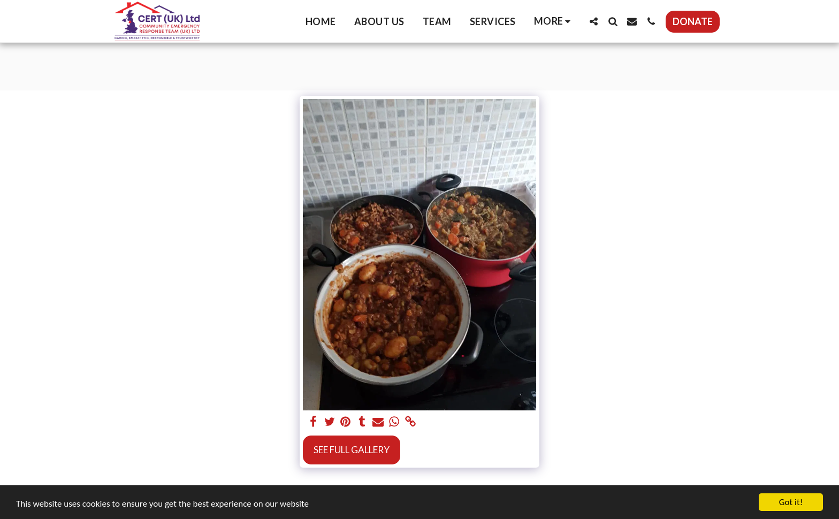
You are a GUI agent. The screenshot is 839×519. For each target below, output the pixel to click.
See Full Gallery (352, 449)
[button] (593, 21)
